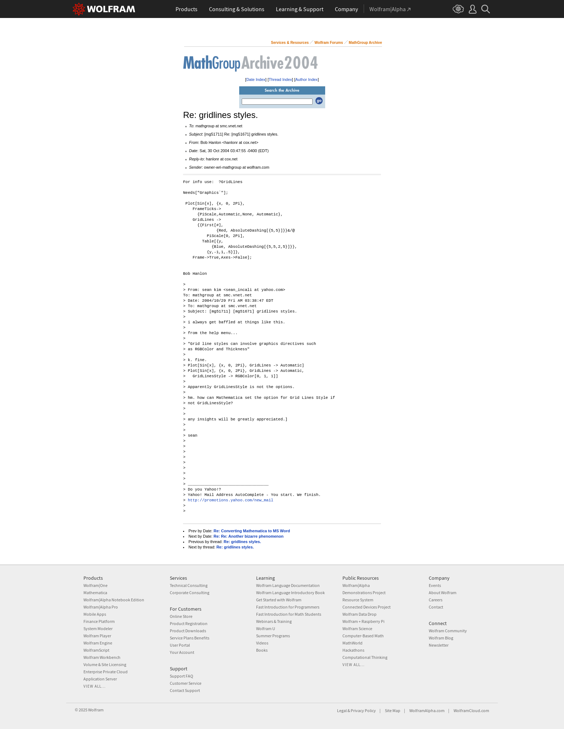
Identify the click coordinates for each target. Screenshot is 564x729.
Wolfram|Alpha (356, 585)
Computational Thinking (364, 657)
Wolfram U (265, 628)
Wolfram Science (357, 628)
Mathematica (95, 592)
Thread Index (280, 79)
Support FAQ (181, 676)
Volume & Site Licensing (104, 664)
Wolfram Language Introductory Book (290, 592)
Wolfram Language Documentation (288, 585)
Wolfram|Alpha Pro (100, 607)
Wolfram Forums (328, 43)
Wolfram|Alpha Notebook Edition (113, 599)
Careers (435, 599)
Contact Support (185, 690)
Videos (262, 643)
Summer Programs (273, 635)
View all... (94, 686)
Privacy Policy (363, 710)
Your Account (182, 652)
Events (435, 585)
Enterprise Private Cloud (105, 671)
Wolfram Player (97, 635)
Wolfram (96, 709)
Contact (436, 607)
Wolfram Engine (97, 643)
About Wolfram (442, 592)
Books (262, 650)
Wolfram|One (95, 585)
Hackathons (353, 650)
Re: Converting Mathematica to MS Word (252, 531)
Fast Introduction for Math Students (288, 614)
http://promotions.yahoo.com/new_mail (230, 500)
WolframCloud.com (471, 710)
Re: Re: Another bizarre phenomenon (249, 536)
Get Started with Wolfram (278, 599)
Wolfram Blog (441, 638)
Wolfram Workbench (101, 657)
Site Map (392, 710)
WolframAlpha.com (427, 710)
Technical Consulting (189, 585)
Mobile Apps (94, 614)
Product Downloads (188, 630)
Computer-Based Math (363, 635)
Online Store (181, 616)
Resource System (357, 599)
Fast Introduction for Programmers (287, 607)
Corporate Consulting (189, 592)
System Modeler (98, 628)
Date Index (255, 79)
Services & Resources (290, 43)
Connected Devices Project (366, 607)
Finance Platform (99, 621)
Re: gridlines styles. (242, 541)
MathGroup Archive (365, 43)
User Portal (180, 645)
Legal (342, 710)
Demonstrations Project (364, 592)
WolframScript (96, 650)
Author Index (306, 79)
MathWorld (352, 643)
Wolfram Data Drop (359, 614)
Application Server (100, 679)
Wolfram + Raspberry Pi (363, 621)
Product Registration (189, 623)
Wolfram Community (448, 630)
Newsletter (439, 645)
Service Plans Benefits (189, 638)
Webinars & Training (274, 621)
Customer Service (185, 683)
